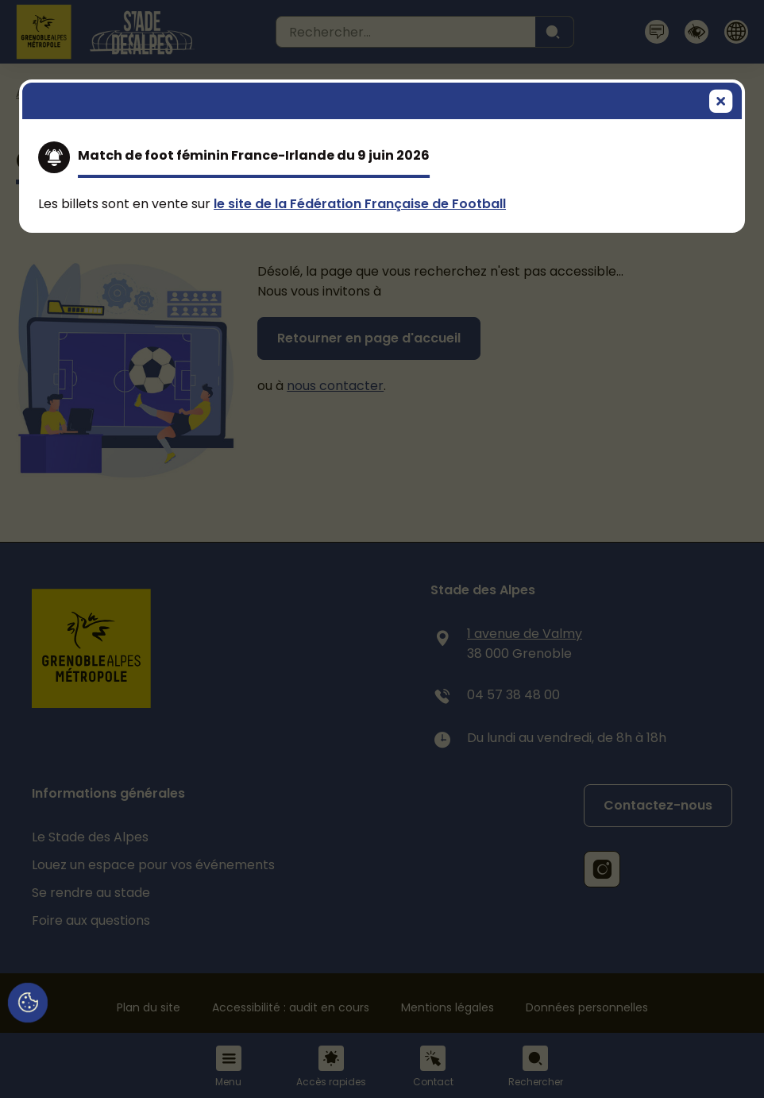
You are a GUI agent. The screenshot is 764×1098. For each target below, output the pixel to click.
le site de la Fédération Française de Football (360, 204)
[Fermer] (721, 103)
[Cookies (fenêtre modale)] (28, 1003)
